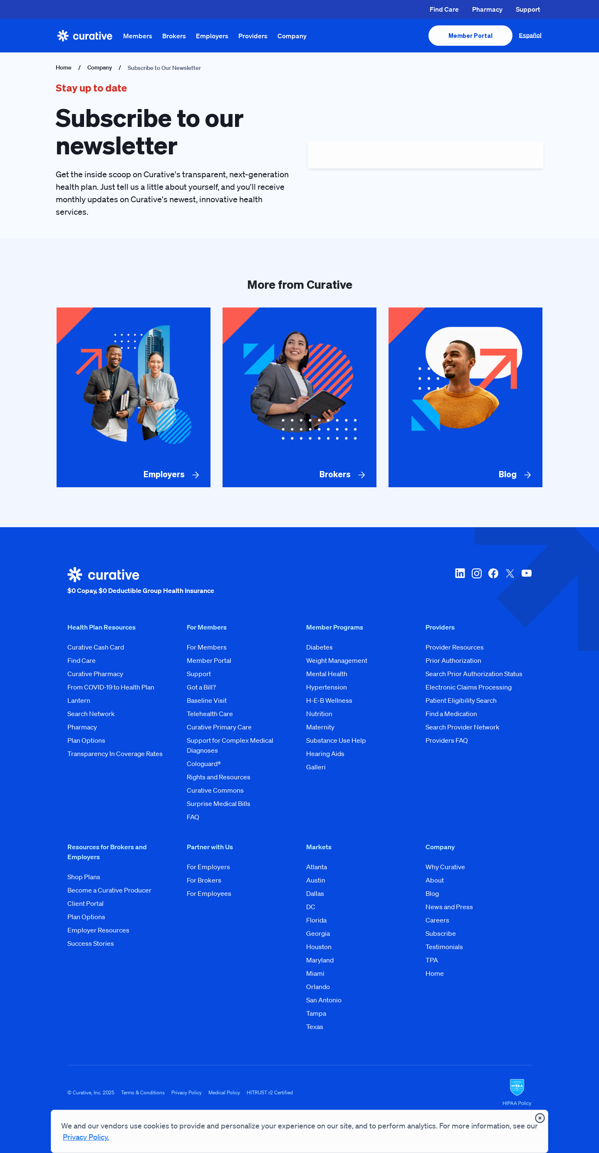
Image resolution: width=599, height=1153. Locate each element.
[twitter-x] (510, 581)
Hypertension (326, 687)
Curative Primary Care (219, 727)
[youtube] (527, 581)
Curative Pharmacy (95, 673)
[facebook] (493, 581)
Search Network (91, 713)
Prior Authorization (453, 660)
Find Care (444, 9)
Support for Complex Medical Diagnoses (230, 745)
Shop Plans (83, 877)
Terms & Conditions (143, 1092)
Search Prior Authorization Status (474, 673)
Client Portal (85, 903)
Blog (432, 893)
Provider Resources (455, 647)
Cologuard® (204, 763)
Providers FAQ (447, 740)
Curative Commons (215, 790)
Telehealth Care (210, 713)
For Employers (208, 867)
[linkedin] (460, 581)
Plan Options (86, 740)
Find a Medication (451, 713)
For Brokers (204, 880)
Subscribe (441, 933)
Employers (212, 36)
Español (530, 35)
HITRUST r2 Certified (270, 1092)
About (435, 880)
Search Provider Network (463, 727)
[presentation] (470, 35)
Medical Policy (224, 1092)
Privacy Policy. (86, 1136)
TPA (432, 960)
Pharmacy (487, 9)
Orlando (318, 986)
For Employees (209, 893)
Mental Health (326, 673)
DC (310, 907)
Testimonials (444, 946)
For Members (207, 647)
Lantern (78, 700)
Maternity (320, 727)
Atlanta (316, 867)
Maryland (320, 960)
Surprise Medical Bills (218, 803)
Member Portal (209, 660)
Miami (315, 973)
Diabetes (319, 647)
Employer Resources (98, 930)
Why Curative (445, 867)
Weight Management (336, 660)
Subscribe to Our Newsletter (164, 68)
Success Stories (90, 943)
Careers (437, 920)
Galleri (316, 767)
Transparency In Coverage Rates (115, 753)
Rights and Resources (218, 777)
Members (137, 36)
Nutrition (319, 713)
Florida (316, 920)
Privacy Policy (186, 1092)
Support (528, 9)
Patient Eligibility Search (461, 700)
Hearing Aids (325, 753)
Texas (314, 1026)
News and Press (449, 907)
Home (64, 67)
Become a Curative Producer (109, 890)
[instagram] (477, 581)
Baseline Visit (207, 700)
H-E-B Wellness (329, 700)
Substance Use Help (336, 740)
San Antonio (324, 1000)
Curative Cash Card (95, 647)
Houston (319, 946)
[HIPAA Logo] (517, 1092)
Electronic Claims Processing (469, 687)
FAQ (193, 817)
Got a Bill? (201, 687)
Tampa (316, 1013)
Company (292, 36)
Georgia (318, 933)
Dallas (315, 893)
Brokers (174, 36)
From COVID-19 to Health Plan (110, 687)
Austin (315, 880)
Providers (252, 36)
